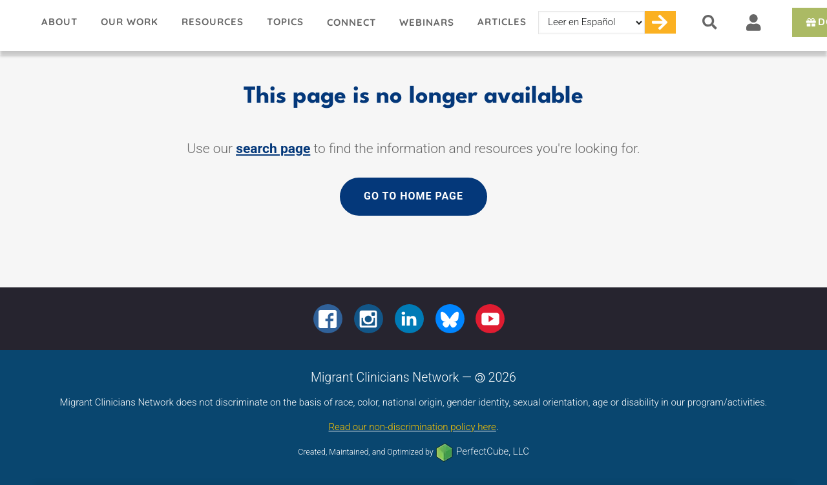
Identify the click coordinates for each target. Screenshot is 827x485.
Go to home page (413, 196)
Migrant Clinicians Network (14, 25)
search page (273, 148)
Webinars (426, 22)
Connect (351, 22)
